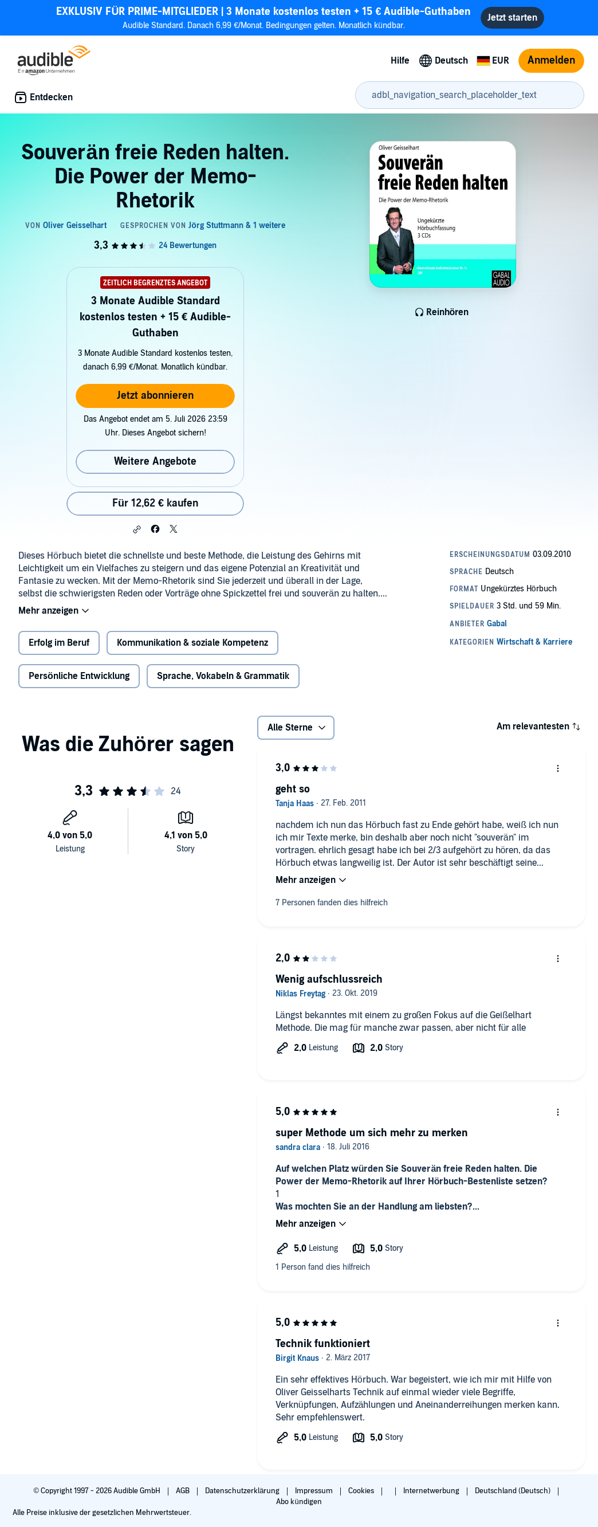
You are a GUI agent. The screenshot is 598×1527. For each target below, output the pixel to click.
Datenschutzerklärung (243, 1490)
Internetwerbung (432, 1490)
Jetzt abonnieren (155, 396)
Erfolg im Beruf (59, 643)
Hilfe (400, 60)
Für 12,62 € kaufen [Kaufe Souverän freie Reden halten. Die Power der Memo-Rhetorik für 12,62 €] (155, 503)
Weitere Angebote (155, 462)
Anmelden (551, 60)
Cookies (362, 1490)
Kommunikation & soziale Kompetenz (192, 643)
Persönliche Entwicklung (79, 676)
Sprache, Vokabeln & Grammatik (223, 676)
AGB (183, 1490)
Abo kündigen (298, 1501)
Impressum (315, 1490)
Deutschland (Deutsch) (513, 1490)
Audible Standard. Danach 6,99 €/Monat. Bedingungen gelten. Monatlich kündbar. (263, 17)
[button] (136, 529)
